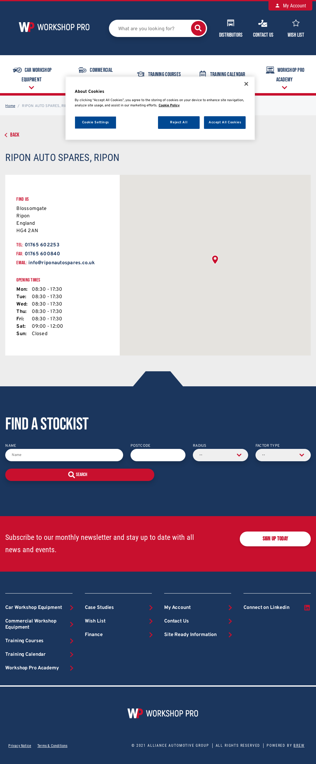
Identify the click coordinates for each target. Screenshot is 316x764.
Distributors (231, 27)
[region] (160, 108)
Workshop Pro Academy (284, 73)
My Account (290, 6)
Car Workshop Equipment (32, 73)
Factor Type (268, 445)
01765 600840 (42, 254)
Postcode (140, 445)
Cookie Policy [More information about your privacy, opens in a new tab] (169, 105)
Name (10, 445)
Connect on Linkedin (276, 608)
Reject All (178, 122)
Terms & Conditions (52, 746)
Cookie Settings (95, 122)
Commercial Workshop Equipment (95, 73)
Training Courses (158, 74)
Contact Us (263, 27)
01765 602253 (42, 245)
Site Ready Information (190, 635)
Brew (298, 745)
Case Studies (99, 608)
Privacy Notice (19, 746)
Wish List (296, 27)
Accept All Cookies (225, 122)
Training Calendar (221, 74)
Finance (94, 635)
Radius (199, 445)
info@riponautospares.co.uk (61, 263)
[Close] (246, 84)
